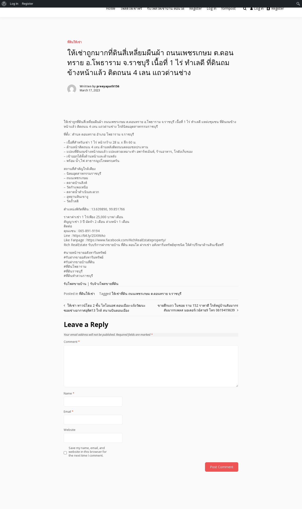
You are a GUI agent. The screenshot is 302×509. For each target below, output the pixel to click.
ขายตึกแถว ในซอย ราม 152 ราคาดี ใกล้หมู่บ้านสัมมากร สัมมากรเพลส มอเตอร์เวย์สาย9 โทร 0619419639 (198, 307)
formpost (228, 8)
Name (69, 393)
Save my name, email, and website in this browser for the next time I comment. (88, 452)
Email (68, 412)
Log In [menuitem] (14, 3)
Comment (72, 342)
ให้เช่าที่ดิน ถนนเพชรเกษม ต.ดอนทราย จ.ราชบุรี (146, 293)
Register (195, 8)
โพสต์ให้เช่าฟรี (131, 8)
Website (70, 430)
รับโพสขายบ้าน (75, 283)
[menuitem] (4, 4)
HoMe (110, 8)
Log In (211, 8)
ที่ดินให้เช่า (74, 42)
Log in (257, 8)
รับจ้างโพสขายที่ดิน (104, 283)
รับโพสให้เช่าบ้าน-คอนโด (165, 8)
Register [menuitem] (27, 3)
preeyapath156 (107, 86)
